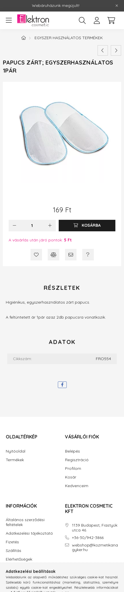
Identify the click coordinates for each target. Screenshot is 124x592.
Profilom (73, 468)
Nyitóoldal (15, 451)
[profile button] (96, 20)
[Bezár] (116, 5)
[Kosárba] (87, 225)
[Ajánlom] (71, 254)
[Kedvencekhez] (36, 254)
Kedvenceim (76, 485)
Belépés (72, 451)
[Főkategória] (23, 37)
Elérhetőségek (19, 559)
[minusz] (14, 225)
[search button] (82, 20)
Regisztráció (77, 459)
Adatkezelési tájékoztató (29, 533)
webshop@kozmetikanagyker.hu (95, 548)
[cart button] (111, 20)
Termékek (15, 459)
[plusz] (50, 225)
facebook (66, 566)
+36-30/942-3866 (88, 537)
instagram (77, 566)
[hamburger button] (8, 20)
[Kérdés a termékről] (88, 254)
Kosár (70, 477)
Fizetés (12, 542)
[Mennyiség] (32, 225)
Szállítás (13, 550)
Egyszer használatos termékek (69, 37)
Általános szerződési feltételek (25, 522)
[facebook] (62, 384)
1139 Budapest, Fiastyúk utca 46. (94, 528)
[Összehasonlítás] (53, 254)
